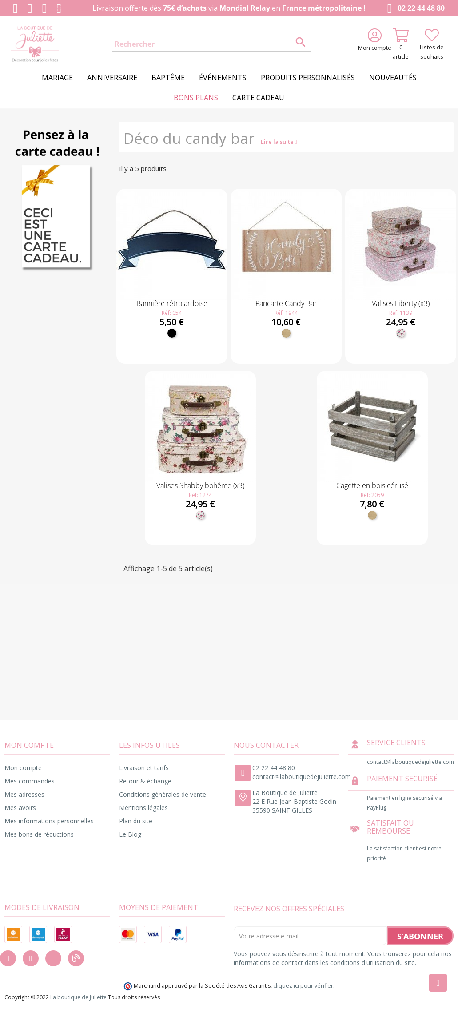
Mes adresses (24, 794)
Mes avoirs (20, 807)
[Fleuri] (400, 333)
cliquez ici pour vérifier (303, 985)
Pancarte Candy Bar (286, 303)
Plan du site (135, 821)
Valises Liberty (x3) (401, 303)
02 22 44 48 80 (414, 8)
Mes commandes (29, 781)
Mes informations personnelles (49, 821)
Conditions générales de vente (162, 794)
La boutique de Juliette (78, 997)
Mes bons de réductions (39, 834)
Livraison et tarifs (144, 767)
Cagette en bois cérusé (372, 485)
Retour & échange (145, 781)
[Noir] (171, 333)
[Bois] (286, 333)
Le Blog (130, 834)
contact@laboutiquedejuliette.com (301, 776)
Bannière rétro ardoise (171, 303)
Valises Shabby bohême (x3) (200, 485)
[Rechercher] (211, 44)
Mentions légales (143, 807)
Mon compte (23, 767)
